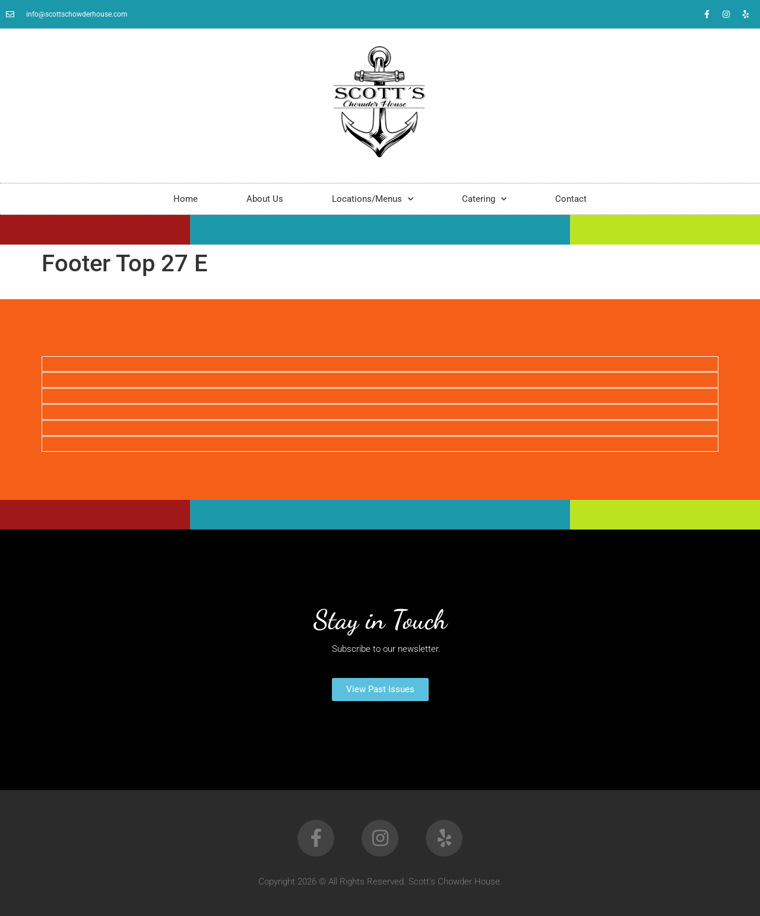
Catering (484, 199)
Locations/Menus (372, 199)
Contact (571, 199)
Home (185, 199)
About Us (264, 199)
